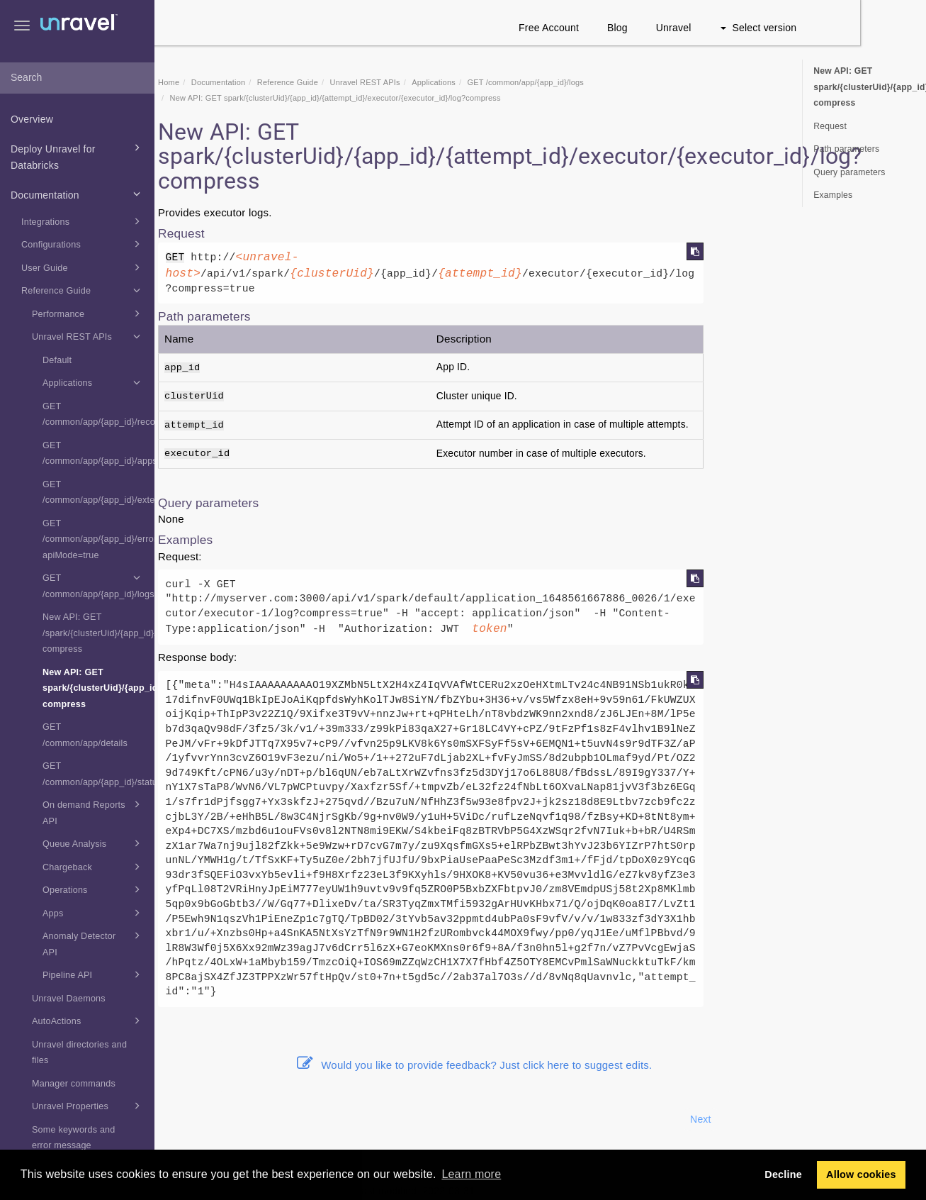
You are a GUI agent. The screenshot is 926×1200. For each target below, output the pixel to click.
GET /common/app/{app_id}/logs (98, 584)
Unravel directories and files (79, 1053)
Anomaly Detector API (94, 942)
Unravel (739, 27)
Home (234, 82)
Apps (94, 913)
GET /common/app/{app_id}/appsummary (98, 453)
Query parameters (849, 172)
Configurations (83, 244)
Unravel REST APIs (88, 336)
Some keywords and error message (73, 1138)
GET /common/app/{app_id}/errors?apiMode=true (98, 539)
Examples (832, 195)
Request (830, 126)
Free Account (615, 27)
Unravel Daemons (69, 999)
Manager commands (73, 1084)
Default (57, 360)
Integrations (83, 221)
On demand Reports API (94, 811)
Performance (88, 313)
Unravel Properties (88, 1105)
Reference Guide (83, 290)
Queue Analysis (94, 843)
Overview (32, 119)
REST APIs (430, 82)
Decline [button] (783, 1174)
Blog (683, 27)
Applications (94, 382)
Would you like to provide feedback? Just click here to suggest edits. (540, 1065)
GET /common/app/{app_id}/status (98, 774)
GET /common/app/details (85, 735)
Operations (94, 889)
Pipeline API (94, 974)
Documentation (78, 193)
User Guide (83, 267)
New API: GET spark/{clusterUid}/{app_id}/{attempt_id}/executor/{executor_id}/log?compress (98, 688)
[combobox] (77, 78)
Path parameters (846, 149)
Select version (824, 27)
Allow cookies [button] (861, 1174)
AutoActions (88, 1020)
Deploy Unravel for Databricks (78, 155)
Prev (192, 1119)
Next (766, 1119)
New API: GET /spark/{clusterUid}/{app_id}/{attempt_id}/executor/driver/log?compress (98, 633)
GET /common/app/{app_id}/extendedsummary (98, 492)
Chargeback (94, 866)
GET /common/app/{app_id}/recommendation (98, 414)
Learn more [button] (471, 1174)
